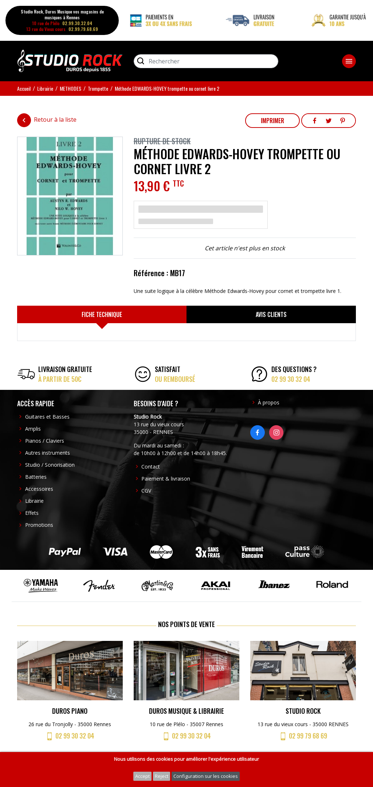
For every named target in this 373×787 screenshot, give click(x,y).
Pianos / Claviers (44, 440)
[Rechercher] (206, 61)
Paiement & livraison (165, 478)
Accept (142, 776)
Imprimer (272, 120)
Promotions (39, 524)
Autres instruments (47, 452)
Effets (32, 512)
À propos (268, 402)
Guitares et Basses (47, 416)
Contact (150, 466)
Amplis (33, 428)
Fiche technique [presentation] (102, 314)
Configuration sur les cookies (205, 776)
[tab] (101, 314)
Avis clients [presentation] (271, 314)
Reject (161, 776)
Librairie (34, 500)
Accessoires (39, 488)
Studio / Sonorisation (50, 464)
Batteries (36, 476)
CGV (146, 490)
